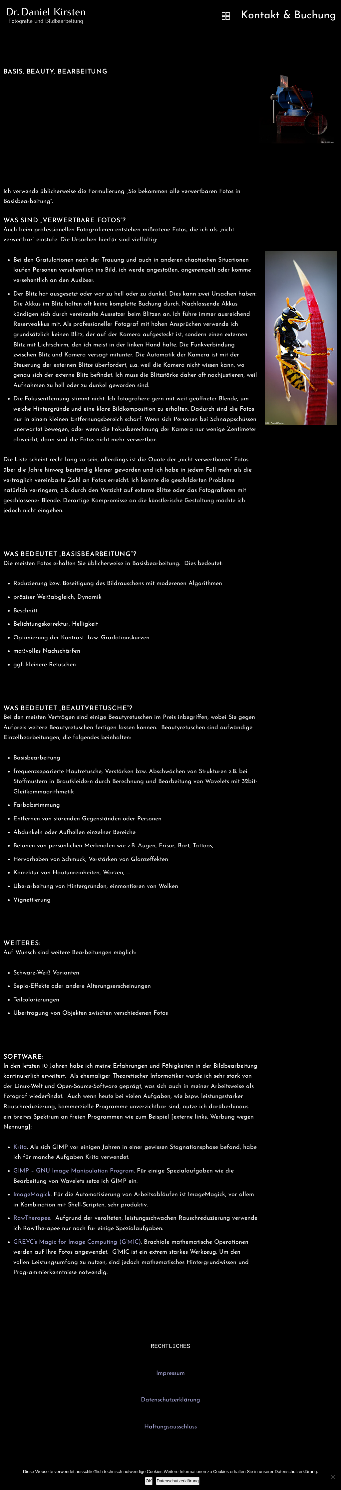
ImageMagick (32, 1194)
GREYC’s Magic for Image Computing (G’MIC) (77, 1242)
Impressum (170, 1374)
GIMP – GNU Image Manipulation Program (73, 1171)
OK (149, 1480)
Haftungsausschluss (170, 1427)
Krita (20, 1147)
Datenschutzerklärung (170, 1400)
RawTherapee (31, 1218)
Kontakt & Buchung (288, 15)
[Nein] (332, 1476)
